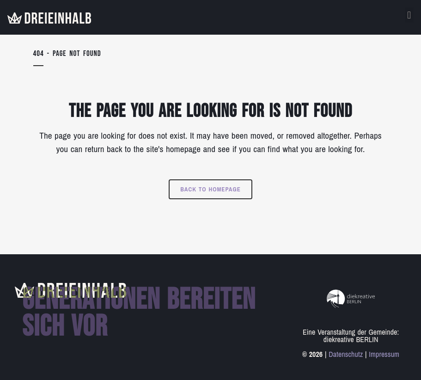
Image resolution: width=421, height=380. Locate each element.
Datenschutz (346, 354)
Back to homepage (210, 189)
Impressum (384, 354)
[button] (409, 15)
